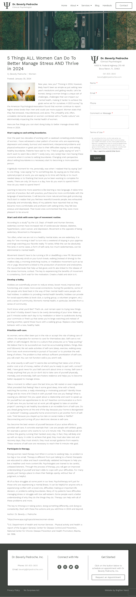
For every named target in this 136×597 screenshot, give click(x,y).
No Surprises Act (31, 590)
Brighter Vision (122, 590)
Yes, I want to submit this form (107, 151)
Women (32, 74)
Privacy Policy (13, 590)
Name (94, 83)
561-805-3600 (109, 74)
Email (93, 93)
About (73, 5)
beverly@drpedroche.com (109, 77)
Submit (97, 158)
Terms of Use (97, 132)
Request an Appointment (108, 577)
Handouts (107, 5)
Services (86, 5)
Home (64, 5)
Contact (124, 5)
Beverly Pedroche (18, 74)
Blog (97, 5)
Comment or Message (101, 113)
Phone (93, 103)
